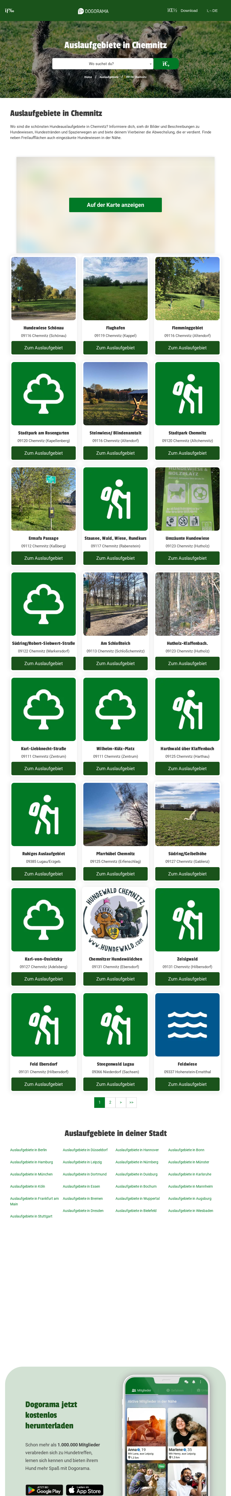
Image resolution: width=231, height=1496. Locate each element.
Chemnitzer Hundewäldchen (115, 959)
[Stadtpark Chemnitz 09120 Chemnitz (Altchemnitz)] (187, 411)
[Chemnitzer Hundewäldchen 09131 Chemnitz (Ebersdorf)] (115, 937)
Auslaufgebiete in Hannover (137, 1150)
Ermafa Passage (44, 538)
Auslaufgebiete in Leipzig (82, 1162)
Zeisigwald (187, 959)
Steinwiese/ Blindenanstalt (115, 433)
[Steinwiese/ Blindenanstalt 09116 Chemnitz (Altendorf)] (115, 411)
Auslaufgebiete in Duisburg (136, 1174)
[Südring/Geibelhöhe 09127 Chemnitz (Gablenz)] (187, 832)
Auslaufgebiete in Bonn (186, 1150)
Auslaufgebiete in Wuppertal (137, 1198)
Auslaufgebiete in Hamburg (31, 1162)
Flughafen (115, 328)
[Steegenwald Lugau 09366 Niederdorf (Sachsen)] (115, 1042)
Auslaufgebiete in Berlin (28, 1150)
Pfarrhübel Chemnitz (115, 853)
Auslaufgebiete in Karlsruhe (189, 1174)
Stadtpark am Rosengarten (43, 433)
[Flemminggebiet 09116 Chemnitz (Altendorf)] (187, 306)
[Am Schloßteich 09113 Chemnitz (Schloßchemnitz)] (115, 621)
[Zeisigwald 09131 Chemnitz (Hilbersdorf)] (187, 937)
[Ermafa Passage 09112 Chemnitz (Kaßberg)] (43, 516)
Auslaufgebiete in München (31, 1174)
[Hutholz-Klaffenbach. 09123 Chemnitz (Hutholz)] (187, 621)
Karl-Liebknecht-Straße (43, 748)
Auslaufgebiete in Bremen (83, 1198)
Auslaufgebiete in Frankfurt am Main (34, 1201)
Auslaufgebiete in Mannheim (190, 1186)
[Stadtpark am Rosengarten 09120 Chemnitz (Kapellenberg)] (43, 411)
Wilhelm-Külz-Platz (115, 748)
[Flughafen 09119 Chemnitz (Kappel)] (115, 306)
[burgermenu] (9, 10)
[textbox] (102, 64)
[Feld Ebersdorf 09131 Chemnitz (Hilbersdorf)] (43, 1042)
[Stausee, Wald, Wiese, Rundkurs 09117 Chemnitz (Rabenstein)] (115, 516)
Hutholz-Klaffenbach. (187, 643)
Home (88, 77)
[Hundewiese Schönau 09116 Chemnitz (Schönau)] (43, 306)
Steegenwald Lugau (115, 1064)
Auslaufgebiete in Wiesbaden (190, 1211)
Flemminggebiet (187, 328)
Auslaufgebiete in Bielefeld (136, 1211)
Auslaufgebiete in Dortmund (85, 1174)
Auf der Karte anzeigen (115, 205)
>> (131, 1102)
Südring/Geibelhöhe (187, 853)
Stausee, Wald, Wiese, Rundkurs (116, 538)
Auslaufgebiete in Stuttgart (31, 1216)
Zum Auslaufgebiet (43, 347)
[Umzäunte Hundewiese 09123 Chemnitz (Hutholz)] (187, 516)
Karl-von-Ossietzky (43, 959)
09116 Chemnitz (136, 77)
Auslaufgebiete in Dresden (83, 1211)
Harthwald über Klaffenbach (187, 748)
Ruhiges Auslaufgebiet (43, 853)
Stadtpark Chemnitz (187, 433)
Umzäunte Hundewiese (187, 538)
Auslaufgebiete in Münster (188, 1162)
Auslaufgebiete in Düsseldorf (85, 1150)
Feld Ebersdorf (43, 1064)
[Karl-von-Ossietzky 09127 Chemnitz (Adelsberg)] (43, 937)
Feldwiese (187, 1064)
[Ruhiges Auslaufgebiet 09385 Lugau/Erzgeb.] (43, 832)
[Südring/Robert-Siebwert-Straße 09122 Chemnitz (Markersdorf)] (43, 621)
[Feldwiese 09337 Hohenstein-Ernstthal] (187, 1042)
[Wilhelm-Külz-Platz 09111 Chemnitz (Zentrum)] (115, 726)
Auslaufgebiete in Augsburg (189, 1198)
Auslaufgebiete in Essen (81, 1186)
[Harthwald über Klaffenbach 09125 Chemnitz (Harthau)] (187, 726)
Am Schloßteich (115, 643)
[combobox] (102, 63)
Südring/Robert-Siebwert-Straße (43, 643)
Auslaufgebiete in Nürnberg (136, 1162)
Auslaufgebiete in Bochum (136, 1186)
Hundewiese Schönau (44, 328)
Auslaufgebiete (109, 77)
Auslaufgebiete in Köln (27, 1186)
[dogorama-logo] (90, 10)
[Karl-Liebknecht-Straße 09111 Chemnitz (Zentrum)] (43, 726)
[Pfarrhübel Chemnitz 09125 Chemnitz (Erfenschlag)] (115, 832)
